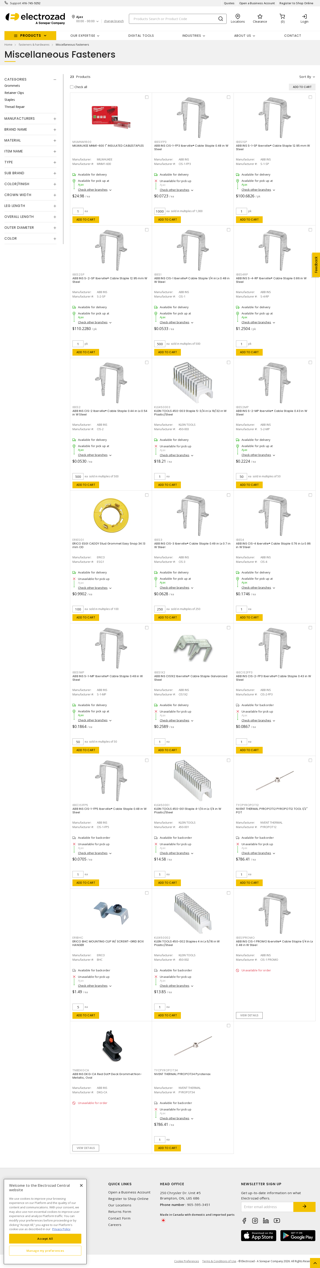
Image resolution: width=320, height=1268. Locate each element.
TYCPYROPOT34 (166, 1070)
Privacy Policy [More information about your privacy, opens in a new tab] (61, 1229)
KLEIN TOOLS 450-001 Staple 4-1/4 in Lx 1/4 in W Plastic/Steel (187, 810)
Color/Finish (16, 184)
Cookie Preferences (186, 1261)
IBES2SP (78, 274)
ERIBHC (77, 938)
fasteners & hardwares (34, 45)
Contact (292, 35)
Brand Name (15, 129)
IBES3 (158, 540)
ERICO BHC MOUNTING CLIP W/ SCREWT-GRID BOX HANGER (108, 943)
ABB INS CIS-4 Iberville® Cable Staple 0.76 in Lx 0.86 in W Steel (273, 545)
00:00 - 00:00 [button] (85, 21)
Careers (115, 1225)
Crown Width (17, 194)
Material (12, 140)
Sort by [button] (305, 76)
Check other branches (93, 190)
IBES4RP (242, 274)
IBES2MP (242, 407)
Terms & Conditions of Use (219, 1261)
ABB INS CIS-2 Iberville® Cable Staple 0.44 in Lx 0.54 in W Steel (109, 412)
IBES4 (240, 540)
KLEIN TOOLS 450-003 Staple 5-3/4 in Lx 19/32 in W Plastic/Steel (190, 412)
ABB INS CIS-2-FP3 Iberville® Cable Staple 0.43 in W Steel (273, 678)
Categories (15, 79)
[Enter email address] (267, 1207)
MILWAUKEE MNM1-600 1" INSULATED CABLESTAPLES (108, 146)
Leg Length (14, 205)
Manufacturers (19, 118)
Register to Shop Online (296, 3)
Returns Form (119, 1211)
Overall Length (19, 216)
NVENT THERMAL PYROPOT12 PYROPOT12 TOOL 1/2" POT (272, 810)
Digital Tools (141, 35)
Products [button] (30, 35)
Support (15, 3)
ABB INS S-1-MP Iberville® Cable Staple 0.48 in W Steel (107, 678)
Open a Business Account (257, 3)
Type (8, 162)
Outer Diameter (19, 227)
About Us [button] (242, 35)
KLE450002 (162, 938)
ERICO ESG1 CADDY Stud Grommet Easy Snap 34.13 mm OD (108, 545)
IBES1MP (78, 672)
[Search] (178, 19)
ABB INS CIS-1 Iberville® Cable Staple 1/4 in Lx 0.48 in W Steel (192, 280)
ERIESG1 (78, 540)
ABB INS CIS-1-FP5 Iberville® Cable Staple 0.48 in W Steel (109, 810)
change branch (114, 21)
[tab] (30, 79)
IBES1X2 (159, 672)
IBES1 (158, 274)
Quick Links (120, 1184)
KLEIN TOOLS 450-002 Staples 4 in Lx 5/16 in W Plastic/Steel (187, 943)
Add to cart (85, 219)
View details (249, 1015)
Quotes (229, 3)
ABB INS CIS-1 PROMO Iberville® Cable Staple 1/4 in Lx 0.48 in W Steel (274, 943)
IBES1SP (241, 142)
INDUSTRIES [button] (191, 35)
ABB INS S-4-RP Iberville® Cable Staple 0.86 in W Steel (271, 280)
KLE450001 (162, 805)
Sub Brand (14, 173)
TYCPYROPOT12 (247, 805)
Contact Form (119, 1218)
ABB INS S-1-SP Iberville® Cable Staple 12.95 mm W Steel (273, 147)
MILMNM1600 (82, 142)
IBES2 (76, 407)
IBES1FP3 (160, 142)
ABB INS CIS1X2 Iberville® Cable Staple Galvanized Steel (190, 678)
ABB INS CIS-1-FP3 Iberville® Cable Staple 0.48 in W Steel (191, 147)
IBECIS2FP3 (244, 672)
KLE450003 (162, 407)
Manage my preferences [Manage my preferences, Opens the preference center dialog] (45, 1251)
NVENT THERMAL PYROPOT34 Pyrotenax (182, 1074)
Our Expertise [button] (82, 35)
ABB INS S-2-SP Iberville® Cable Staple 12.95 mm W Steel (109, 280)
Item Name (13, 151)
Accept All (45, 1239)
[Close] (81, 1185)
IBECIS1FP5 (80, 805)
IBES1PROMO (245, 938)
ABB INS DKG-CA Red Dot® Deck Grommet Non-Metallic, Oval (107, 1076)
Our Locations (119, 1205)
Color (10, 238)
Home (8, 45)
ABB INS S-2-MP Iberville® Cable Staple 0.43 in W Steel (271, 412)
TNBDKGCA (80, 1070)
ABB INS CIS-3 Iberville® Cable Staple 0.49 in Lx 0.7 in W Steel (192, 545)
